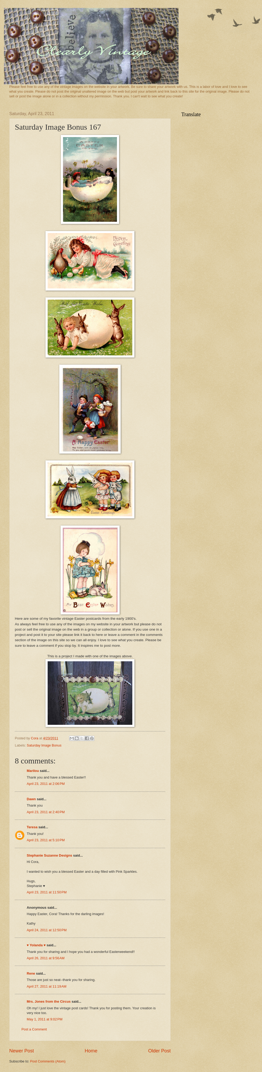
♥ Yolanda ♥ (36, 945)
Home (91, 1050)
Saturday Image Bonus (44, 745)
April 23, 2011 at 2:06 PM (46, 784)
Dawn (31, 799)
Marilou (33, 771)
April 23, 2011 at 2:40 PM (46, 812)
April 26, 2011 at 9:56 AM (46, 958)
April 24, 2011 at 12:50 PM (47, 930)
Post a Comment (34, 1029)
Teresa (32, 827)
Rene (31, 973)
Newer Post (21, 1050)
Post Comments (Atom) (48, 1061)
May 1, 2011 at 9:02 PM (44, 1019)
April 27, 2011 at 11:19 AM (46, 986)
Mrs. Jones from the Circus (49, 1001)
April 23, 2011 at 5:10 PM (46, 840)
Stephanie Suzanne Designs (49, 855)
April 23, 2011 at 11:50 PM (47, 892)
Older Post (159, 1050)
